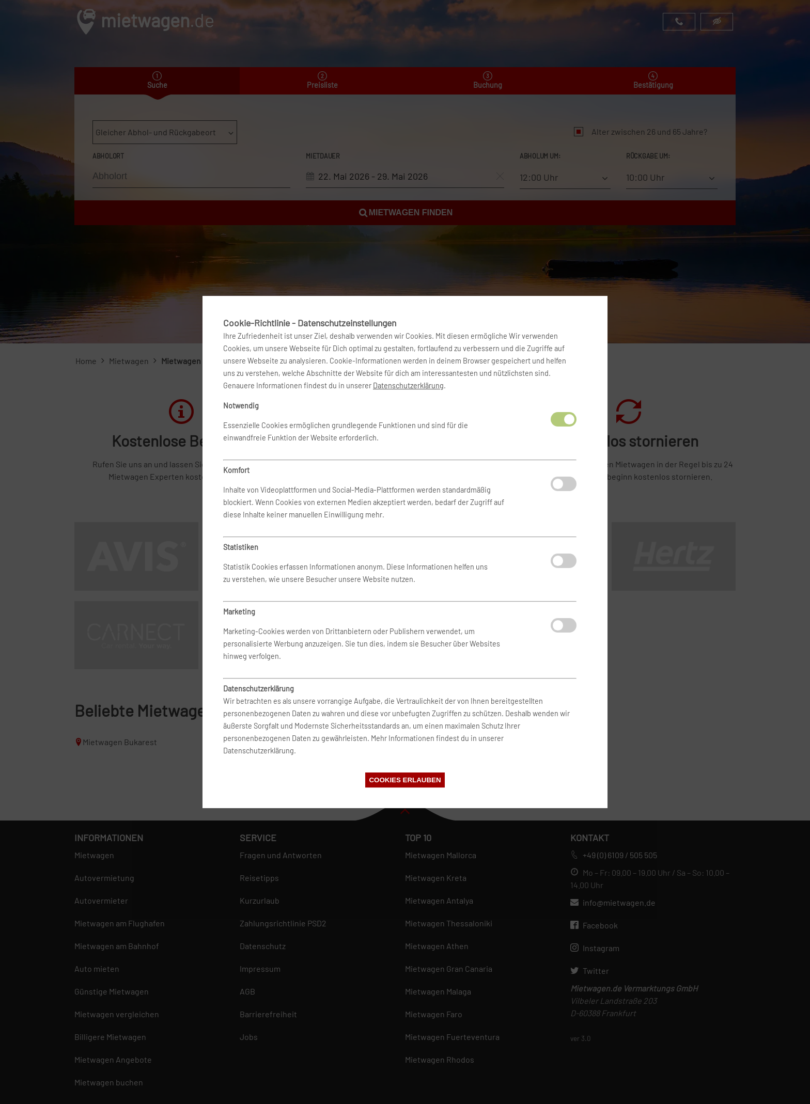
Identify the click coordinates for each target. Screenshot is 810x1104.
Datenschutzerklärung (408, 385)
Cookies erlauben (405, 780)
